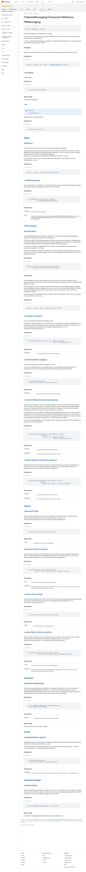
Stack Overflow (67, 857)
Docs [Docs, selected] (42, 1)
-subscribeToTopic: (31, 511)
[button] (8, 11)
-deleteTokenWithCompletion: (35, 360)
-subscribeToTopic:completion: (36, 549)
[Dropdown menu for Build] (19, 1)
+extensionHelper (30, 785)
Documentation (7, 6)
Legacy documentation (69, 867)
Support (50, 1)
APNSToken (28, 143)
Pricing (37, 1)
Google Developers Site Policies (53, 820)
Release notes (67, 862)
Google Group (67, 860)
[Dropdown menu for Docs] (45, 1)
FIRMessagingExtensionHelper (41, 806)
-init (25, 104)
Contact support (68, 855)
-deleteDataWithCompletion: (35, 737)
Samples (50, 9)
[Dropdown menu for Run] (25, 1)
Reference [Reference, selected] (42, 9)
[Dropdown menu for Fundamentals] (17, 9)
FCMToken (28, 276)
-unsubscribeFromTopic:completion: (38, 632)
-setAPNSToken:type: (32, 180)
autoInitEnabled (30, 231)
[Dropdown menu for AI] (23, 9)
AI (21, 9)
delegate (27, 48)
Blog (73, 1)
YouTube (44, 862)
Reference (35, 13)
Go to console (79, 1)
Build (16, 1)
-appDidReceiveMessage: (34, 683)
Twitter (44, 860)
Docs (30, 13)
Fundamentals (12, 9)
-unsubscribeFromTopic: (33, 594)
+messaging (28, 73)
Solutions (30, 1)
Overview (4, 9)
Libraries (23, 862)
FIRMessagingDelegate (56, 64)
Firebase (26, 13)
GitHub (22, 864)
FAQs (65, 864)
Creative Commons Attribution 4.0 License (62, 819)
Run (23, 1)
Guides (22, 855)
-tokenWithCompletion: (33, 316)
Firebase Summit (46, 857)
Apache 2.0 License (33, 820)
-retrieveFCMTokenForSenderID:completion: (41, 400)
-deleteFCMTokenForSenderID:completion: (40, 460)
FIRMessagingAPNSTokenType (46, 200)
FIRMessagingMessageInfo (39, 705)
